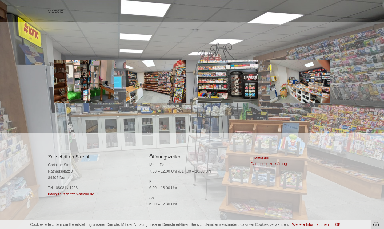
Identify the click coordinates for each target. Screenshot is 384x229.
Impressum (260, 157)
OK (338, 224)
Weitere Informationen (310, 224)
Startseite (56, 11)
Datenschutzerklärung (269, 164)
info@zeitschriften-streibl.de (71, 194)
